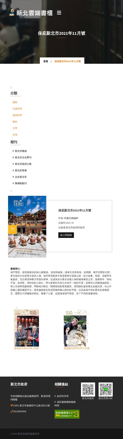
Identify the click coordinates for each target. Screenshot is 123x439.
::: (11, 87)
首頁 (45, 61)
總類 (15, 102)
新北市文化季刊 (22, 157)
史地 (15, 134)
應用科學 (17, 115)
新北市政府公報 (22, 164)
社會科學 (17, 108)
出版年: (62, 223)
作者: (61, 218)
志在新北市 (20, 177)
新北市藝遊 (20, 151)
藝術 (15, 121)
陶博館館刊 (20, 183)
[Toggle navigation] (59, 12)
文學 (15, 128)
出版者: (62, 227)
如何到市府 (63, 396)
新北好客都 (20, 170)
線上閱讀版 (66, 235)
